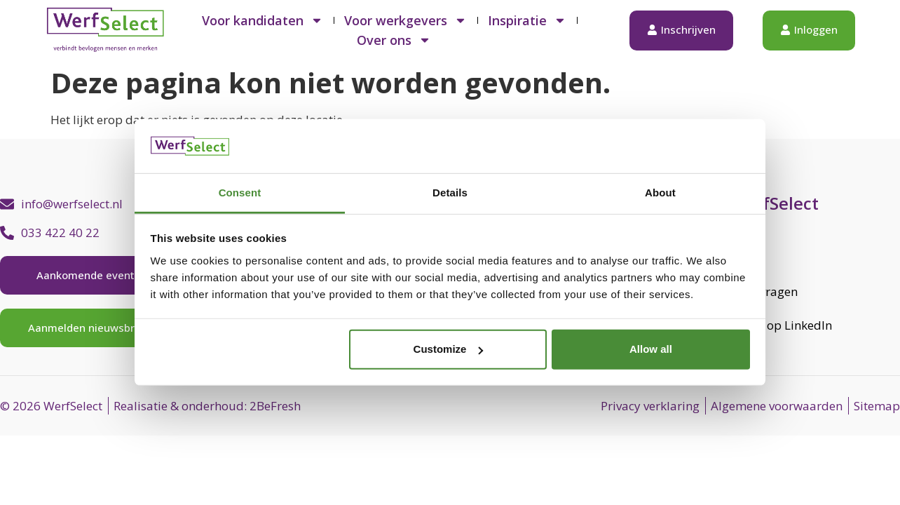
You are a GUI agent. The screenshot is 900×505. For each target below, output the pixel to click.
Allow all (650, 349)
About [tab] (660, 192)
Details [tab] (450, 192)
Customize (449, 349)
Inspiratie (527, 20)
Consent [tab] (240, 192)
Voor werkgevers (405, 20)
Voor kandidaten (262, 20)
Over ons (394, 40)
